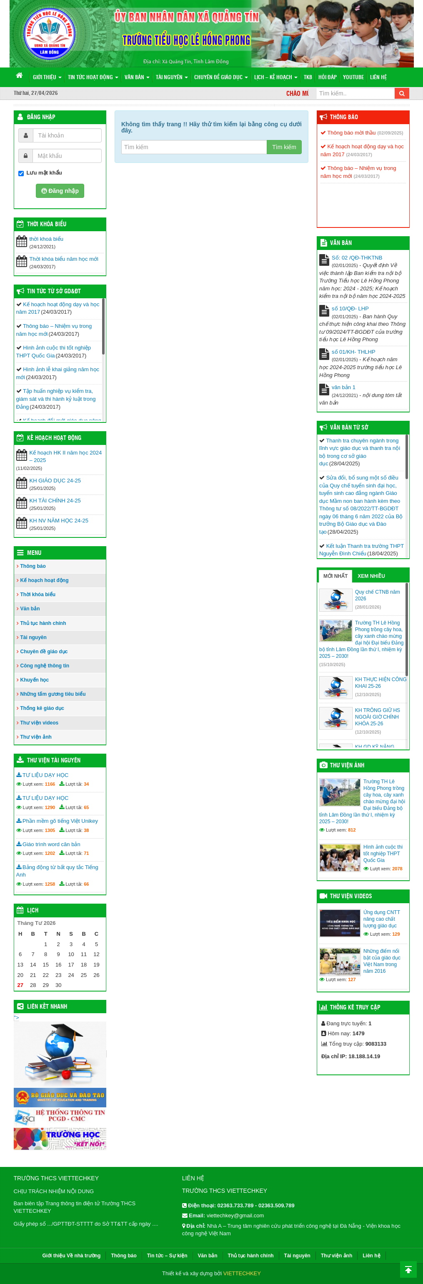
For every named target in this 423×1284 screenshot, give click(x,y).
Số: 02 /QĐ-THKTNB (357, 258)
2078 (397, 868)
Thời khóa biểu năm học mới (64, 259)
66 (86, 884)
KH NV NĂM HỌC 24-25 (59, 520)
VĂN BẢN (341, 243)
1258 (50, 884)
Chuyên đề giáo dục (221, 77)
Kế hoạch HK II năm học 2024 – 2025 (66, 457)
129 (396, 934)
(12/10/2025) (368, 694)
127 (351, 979)
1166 (50, 784)
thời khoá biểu (47, 239)
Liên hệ (378, 77)
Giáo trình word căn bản (48, 844)
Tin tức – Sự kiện (167, 1256)
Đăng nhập (41, 117)
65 (86, 807)
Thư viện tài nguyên (53, 761)
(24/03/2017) (359, 154)
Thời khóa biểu (38, 594)
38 (86, 830)
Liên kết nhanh (47, 1007)
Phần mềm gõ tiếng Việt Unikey (57, 821)
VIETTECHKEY (242, 1273)
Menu (34, 553)
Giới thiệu (47, 77)
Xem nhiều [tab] (371, 576)
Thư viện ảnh (36, 737)
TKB (308, 77)
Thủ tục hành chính (43, 623)
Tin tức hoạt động (93, 77)
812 (351, 829)
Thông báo (33, 566)
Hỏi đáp (327, 77)
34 (86, 784)
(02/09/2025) (390, 132)
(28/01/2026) (368, 607)
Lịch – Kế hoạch (276, 77)
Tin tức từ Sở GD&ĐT (54, 292)
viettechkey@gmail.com (235, 1215)
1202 (50, 853)
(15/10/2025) (332, 664)
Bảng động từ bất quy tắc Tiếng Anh (57, 871)
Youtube (353, 77)
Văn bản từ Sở (349, 428)
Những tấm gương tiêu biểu (53, 694)
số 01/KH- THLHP (353, 352)
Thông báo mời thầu (348, 133)
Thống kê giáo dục (42, 708)
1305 (50, 830)
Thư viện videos (39, 723)
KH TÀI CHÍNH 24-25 (55, 500)
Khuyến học (34, 680)
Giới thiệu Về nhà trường (71, 1256)
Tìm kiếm (284, 147)
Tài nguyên (172, 77)
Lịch (32, 911)
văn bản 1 (343, 387)
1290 (50, 807)
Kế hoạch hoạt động (54, 438)
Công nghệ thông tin (45, 666)
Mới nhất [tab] (335, 576)
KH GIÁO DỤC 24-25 (55, 480)
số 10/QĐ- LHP (350, 308)
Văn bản (137, 77)
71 (86, 853)
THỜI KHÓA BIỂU (46, 224)
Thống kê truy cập (355, 1008)
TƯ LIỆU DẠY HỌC (42, 775)
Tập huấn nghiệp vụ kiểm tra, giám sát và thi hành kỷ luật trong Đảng (56, 399)
